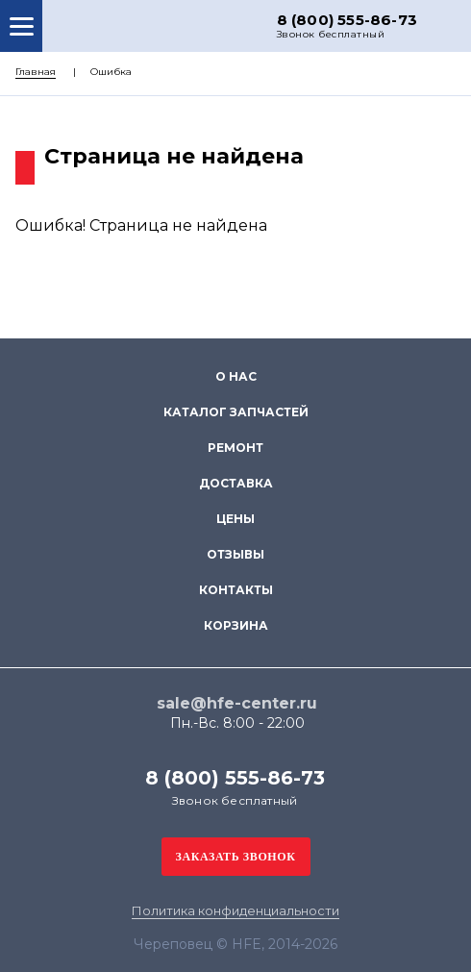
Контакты (236, 590)
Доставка (236, 483)
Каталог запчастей (236, 412)
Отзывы (235, 554)
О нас (236, 376)
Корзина (236, 625)
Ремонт (235, 447)
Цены (235, 518)
